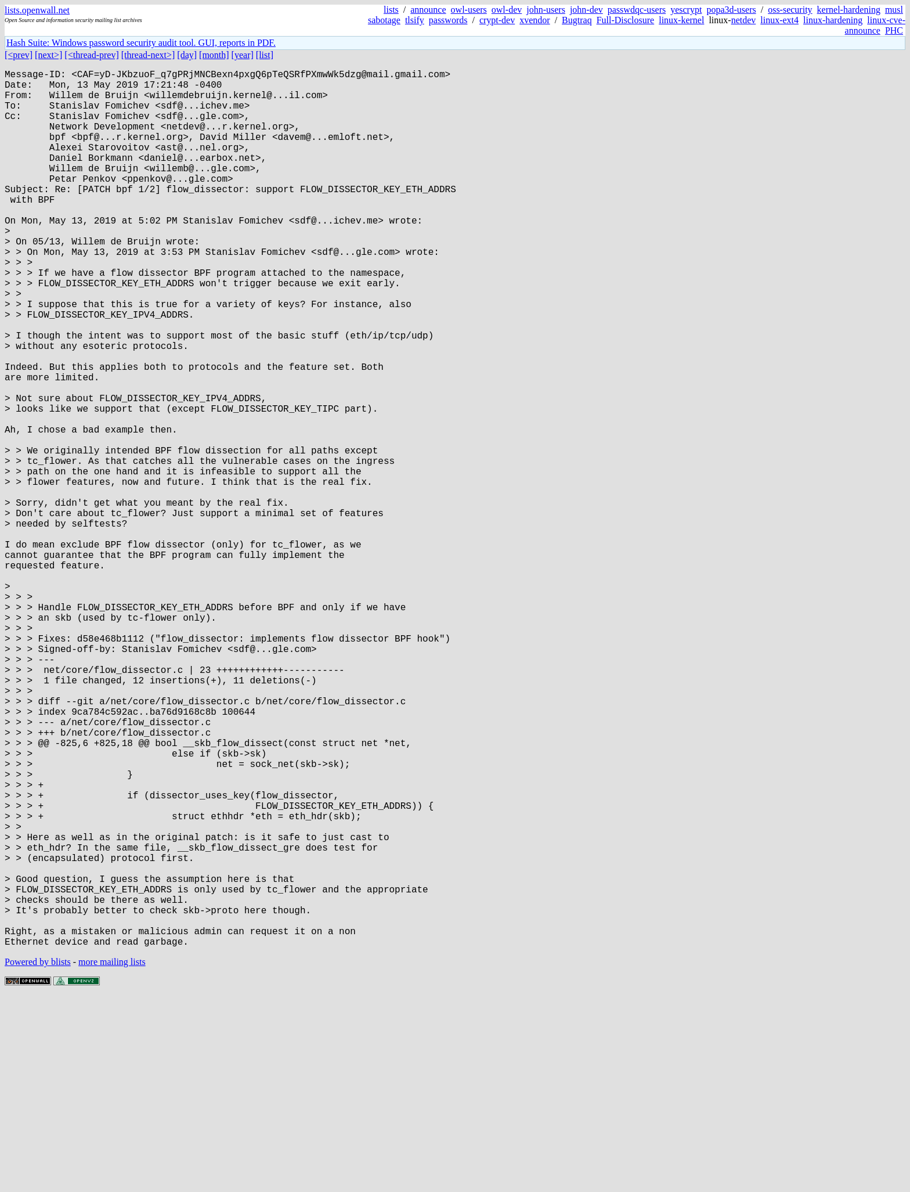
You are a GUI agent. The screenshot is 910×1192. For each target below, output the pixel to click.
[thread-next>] (148, 55)
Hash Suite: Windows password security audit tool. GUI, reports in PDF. (141, 43)
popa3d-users (731, 10)
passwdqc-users (637, 10)
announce (428, 10)
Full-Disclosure (626, 20)
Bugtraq (577, 20)
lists (391, 10)
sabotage (384, 20)
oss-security (790, 10)
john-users (545, 10)
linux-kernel (681, 20)
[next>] (48, 55)
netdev (743, 20)
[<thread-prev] (91, 55)
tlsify (414, 20)
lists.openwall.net (37, 10)
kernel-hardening (848, 10)
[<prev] (18, 55)
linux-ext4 (779, 20)
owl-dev (507, 10)
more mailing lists (112, 1157)
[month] (214, 55)
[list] (264, 55)
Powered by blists (38, 1157)
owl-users (469, 10)
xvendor (534, 20)
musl (894, 10)
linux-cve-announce (875, 25)
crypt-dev (497, 20)
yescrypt (686, 10)
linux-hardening (832, 20)
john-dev (586, 10)
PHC (894, 30)
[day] (187, 55)
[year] (243, 55)
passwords (448, 20)
